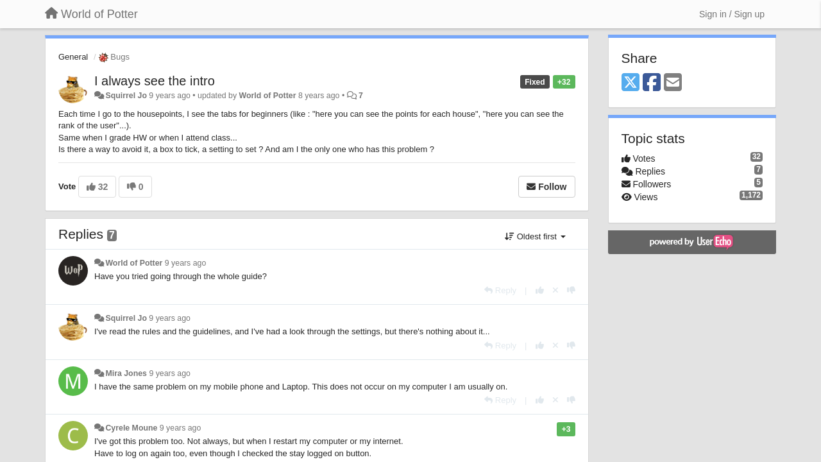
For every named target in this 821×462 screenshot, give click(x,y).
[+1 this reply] (540, 290)
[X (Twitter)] (630, 83)
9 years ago (186, 263)
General (73, 57)
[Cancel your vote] (555, 290)
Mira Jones (126, 373)
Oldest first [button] (535, 236)
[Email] (673, 83)
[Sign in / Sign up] (732, 14)
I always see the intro (154, 81)
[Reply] (500, 290)
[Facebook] (652, 83)
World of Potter (267, 95)
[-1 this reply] (571, 290)
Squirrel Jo (125, 95)
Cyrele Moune (131, 428)
